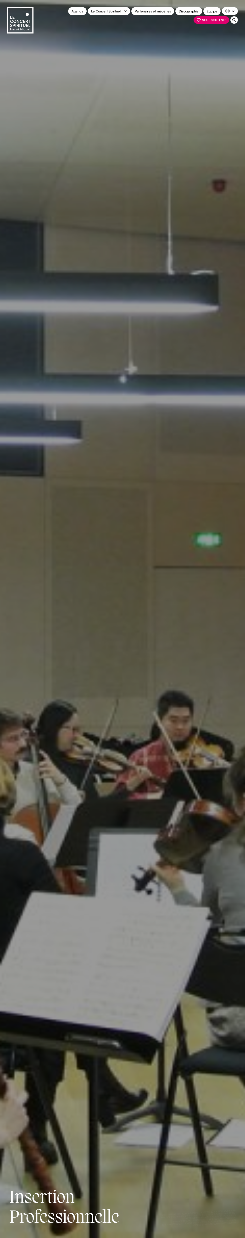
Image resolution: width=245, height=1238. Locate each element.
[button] (109, 11)
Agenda (77, 11)
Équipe (212, 11)
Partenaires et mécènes (153, 11)
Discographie (189, 11)
